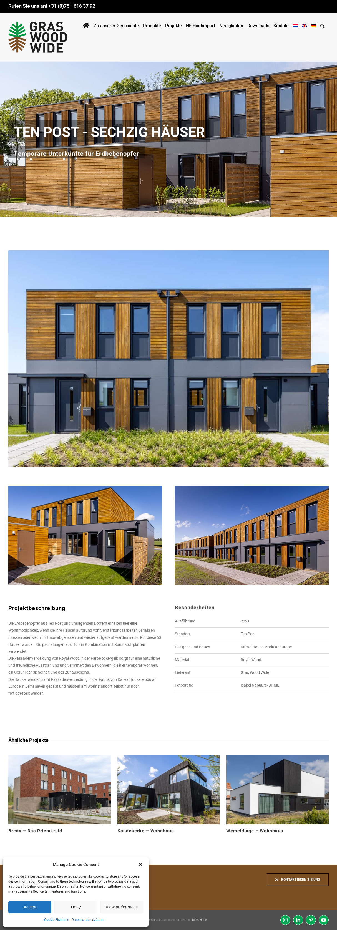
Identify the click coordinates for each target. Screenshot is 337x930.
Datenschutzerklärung (88, 920)
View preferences (122, 906)
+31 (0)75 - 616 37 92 (71, 6)
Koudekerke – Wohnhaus (145, 831)
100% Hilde (199, 920)
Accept (30, 906)
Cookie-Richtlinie (56, 920)
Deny (76, 906)
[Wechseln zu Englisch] (304, 24)
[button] (140, 864)
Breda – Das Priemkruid (35, 831)
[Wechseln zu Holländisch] (295, 24)
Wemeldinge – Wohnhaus (254, 831)
